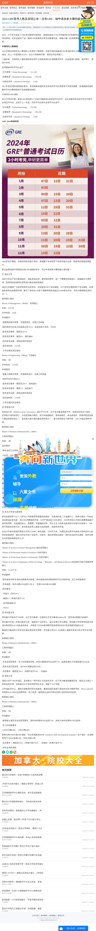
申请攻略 (56, 8)
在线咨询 (88, 38)
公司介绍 (35, 915)
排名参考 (40, 8)
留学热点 (13, 8)
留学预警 (31, 8)
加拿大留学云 (14, 13)
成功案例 (52, 915)
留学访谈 (4, 8)
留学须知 (22, 8)
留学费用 (44, 915)
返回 (5, 2)
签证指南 (65, 8)
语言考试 (74, 8)
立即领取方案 (76, 490)
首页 (90, 2)
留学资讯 (31, 13)
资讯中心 (23, 13)
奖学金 (48, 8)
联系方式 (61, 915)
